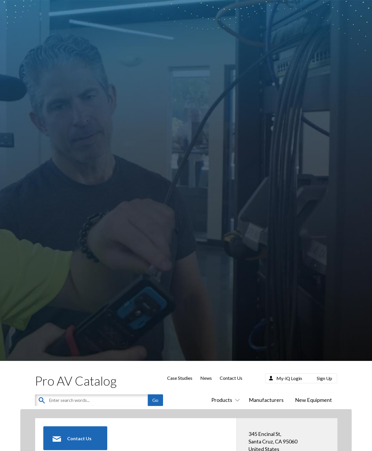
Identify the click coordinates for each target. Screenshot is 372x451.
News (206, 378)
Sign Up (324, 378)
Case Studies (179, 378)
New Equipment (313, 400)
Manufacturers (266, 400)
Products (224, 400)
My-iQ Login (289, 378)
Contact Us (231, 378)
